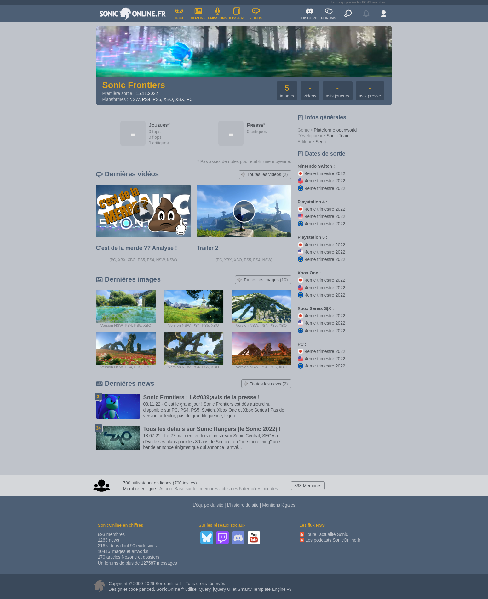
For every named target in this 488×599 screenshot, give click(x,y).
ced (150, 589)
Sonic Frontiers (133, 85)
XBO (168, 99)
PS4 (146, 99)
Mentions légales (278, 505)
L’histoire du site (242, 505)
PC (189, 99)
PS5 (157, 99)
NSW (134, 99)
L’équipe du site (208, 505)
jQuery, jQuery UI (215, 589)
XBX (179, 99)
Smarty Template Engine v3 (264, 589)
